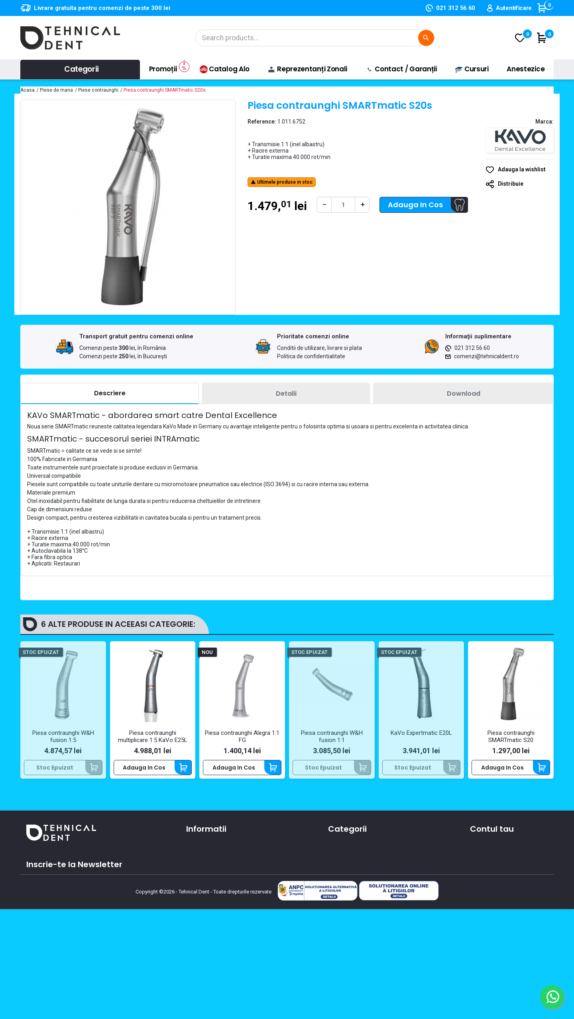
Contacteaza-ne (210, 870)
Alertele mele (488, 905)
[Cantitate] (343, 204)
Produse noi (344, 893)
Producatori (202, 905)
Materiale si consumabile (362, 858)
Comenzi (482, 858)
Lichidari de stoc (350, 905)
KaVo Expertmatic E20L (421, 732)
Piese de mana (349, 881)
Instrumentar (346, 870)
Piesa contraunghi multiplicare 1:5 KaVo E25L (152, 736)
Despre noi (201, 858)
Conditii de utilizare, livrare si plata (319, 348)
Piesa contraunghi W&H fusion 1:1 (332, 736)
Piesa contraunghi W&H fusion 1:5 (63, 736)
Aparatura (342, 847)
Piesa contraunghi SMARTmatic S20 (511, 736)
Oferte (195, 881)
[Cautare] (315, 38)
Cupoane (483, 893)
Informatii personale (498, 847)
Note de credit (490, 870)
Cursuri (196, 893)
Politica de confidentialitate (311, 356)
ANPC (193, 916)
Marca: (544, 121)
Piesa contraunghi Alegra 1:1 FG (242, 736)
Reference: (262, 121)
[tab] (109, 393)
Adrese (479, 881)
